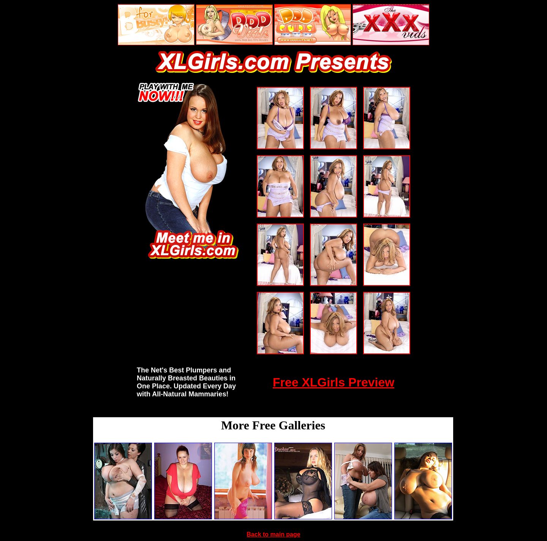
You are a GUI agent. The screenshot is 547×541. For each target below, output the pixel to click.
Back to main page (273, 534)
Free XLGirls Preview (333, 382)
